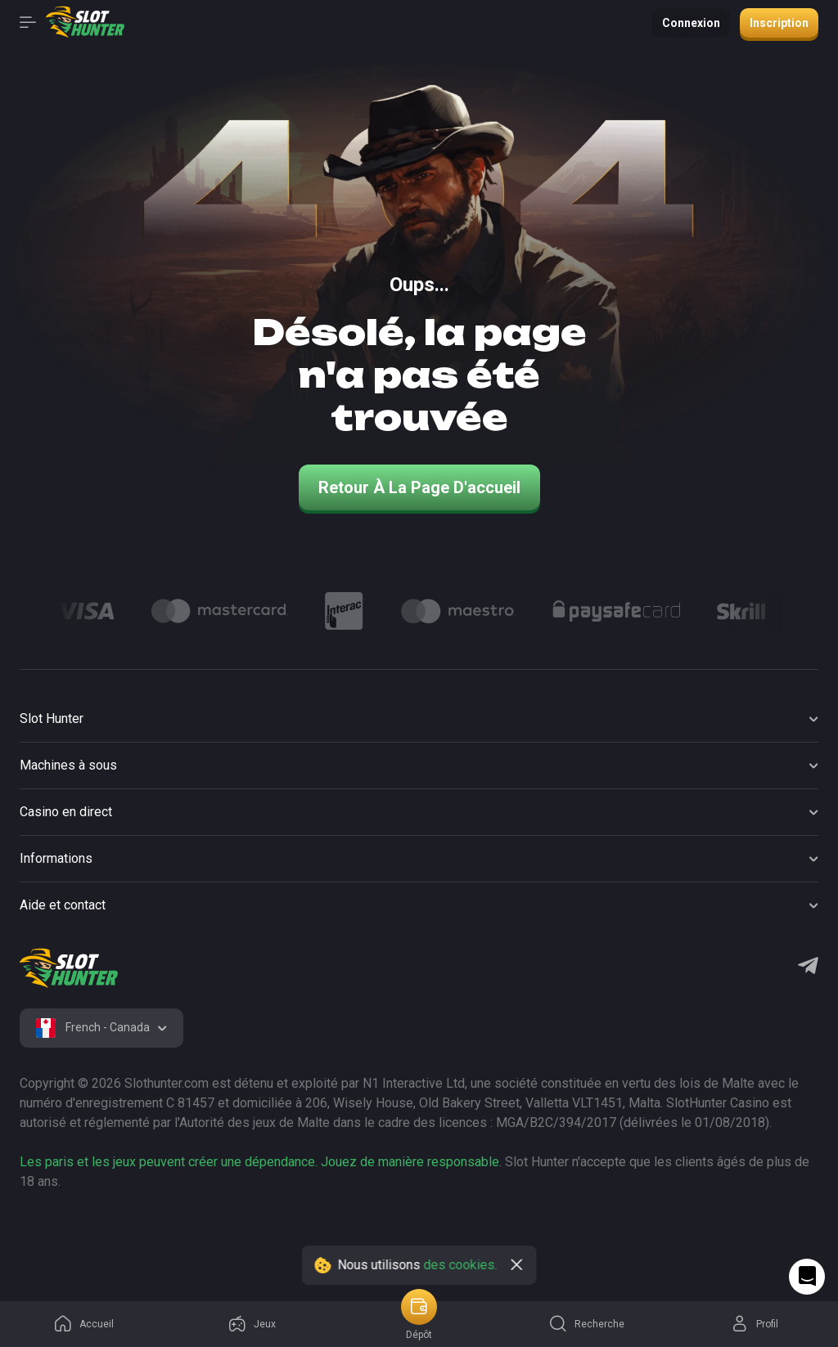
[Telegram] (808, 967)
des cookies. (461, 1265)
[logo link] (124, 1234)
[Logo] (85, 611)
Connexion (691, 22)
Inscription (779, 22)
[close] (517, 1265)
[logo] (69, 968)
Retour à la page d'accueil (419, 487)
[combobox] (101, 1028)
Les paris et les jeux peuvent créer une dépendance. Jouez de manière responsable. (261, 1162)
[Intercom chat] (807, 1277)
